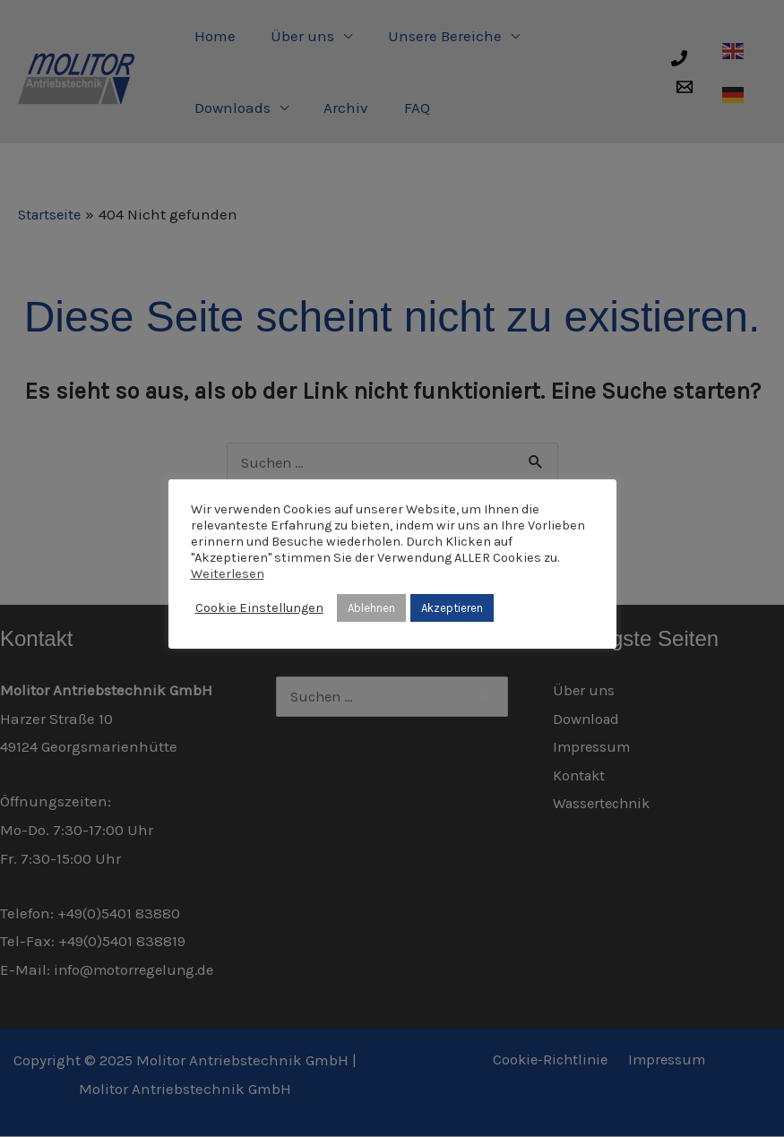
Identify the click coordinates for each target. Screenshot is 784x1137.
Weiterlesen (227, 573)
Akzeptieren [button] (452, 608)
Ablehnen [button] (371, 608)
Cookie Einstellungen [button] (259, 608)
